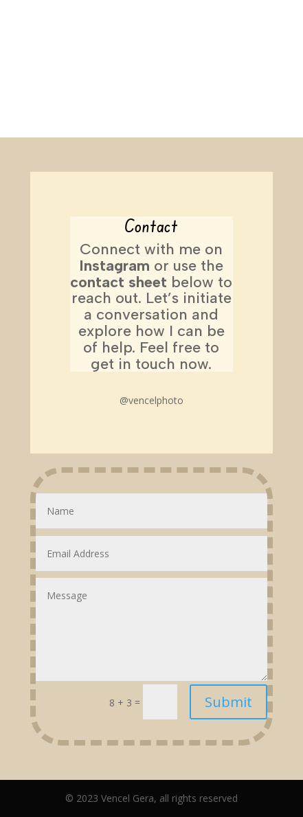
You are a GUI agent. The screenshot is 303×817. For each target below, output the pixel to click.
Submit (228, 702)
